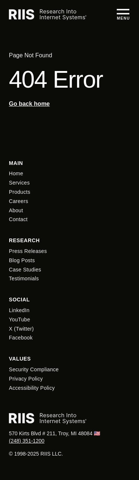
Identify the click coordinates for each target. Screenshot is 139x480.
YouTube (19, 319)
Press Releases (28, 251)
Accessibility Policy (32, 388)
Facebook (21, 338)
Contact (18, 219)
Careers (18, 201)
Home (16, 173)
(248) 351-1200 (26, 441)
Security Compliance (34, 369)
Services (19, 183)
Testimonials (24, 278)
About (16, 210)
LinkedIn (19, 310)
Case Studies (25, 270)
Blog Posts (22, 260)
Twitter (24, 329)
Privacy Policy (26, 379)
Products (19, 192)
